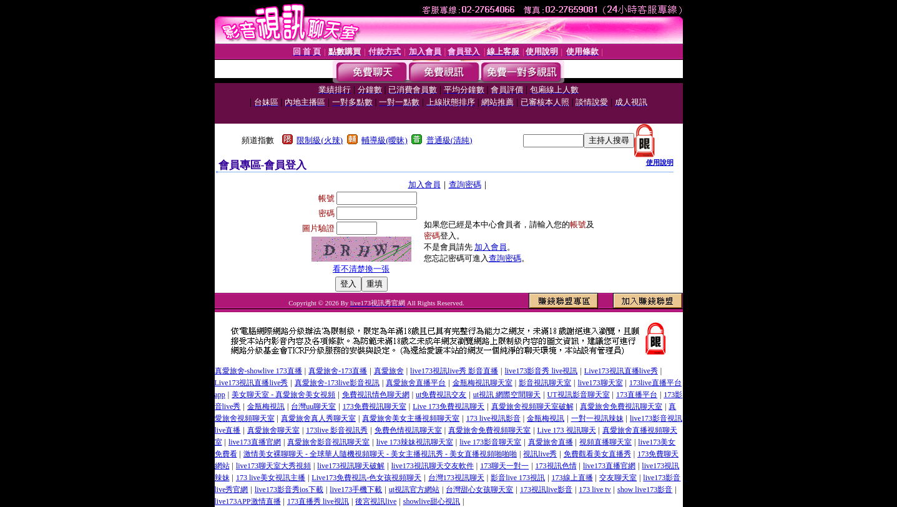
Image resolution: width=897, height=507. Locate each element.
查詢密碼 (465, 184)
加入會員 (424, 184)
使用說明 (660, 162)
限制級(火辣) (320, 140)
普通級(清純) (449, 140)
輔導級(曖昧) (384, 140)
